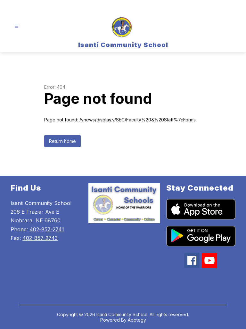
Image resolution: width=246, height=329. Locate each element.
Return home (62, 141)
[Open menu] (16, 26)
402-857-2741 (46, 229)
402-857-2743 (40, 238)
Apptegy (137, 320)
